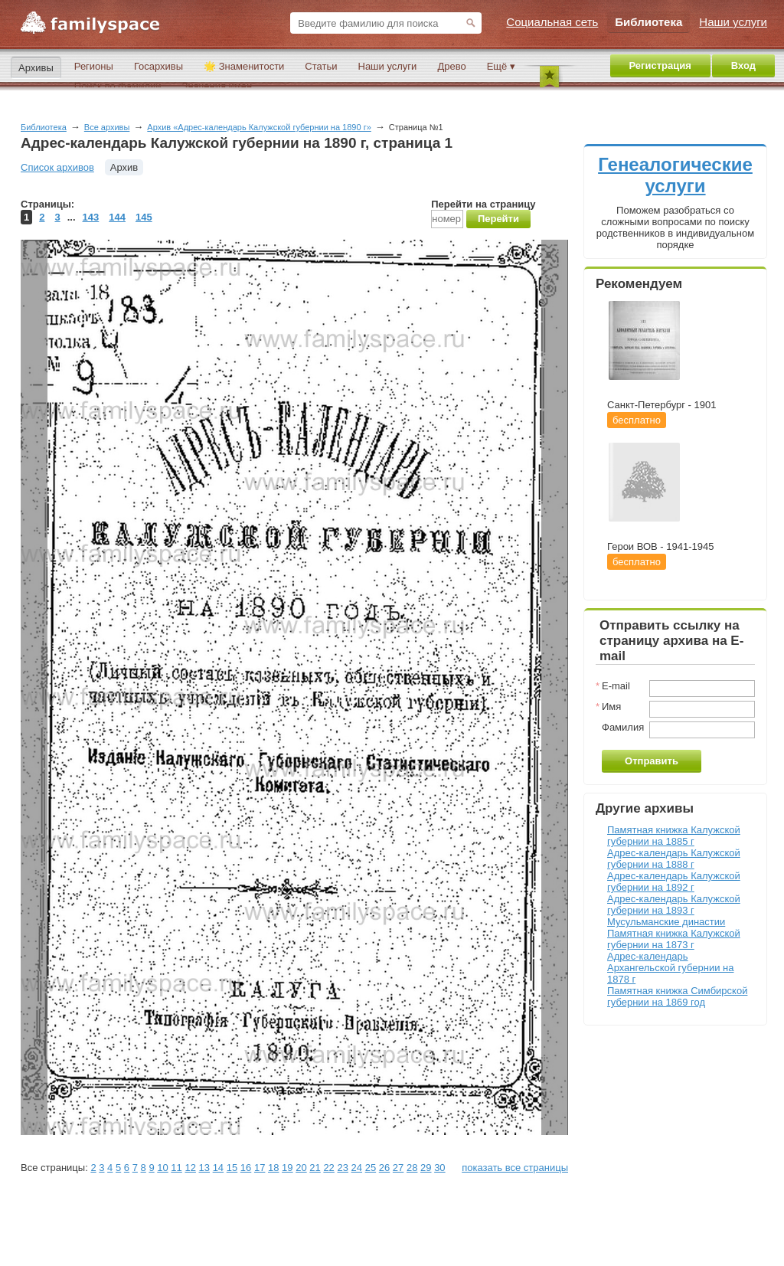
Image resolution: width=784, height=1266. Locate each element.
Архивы (36, 68)
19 (287, 1167)
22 (328, 1167)
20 (301, 1167)
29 (425, 1167)
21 (314, 1167)
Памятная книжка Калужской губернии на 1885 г (673, 835)
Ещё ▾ (501, 66)
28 (412, 1167)
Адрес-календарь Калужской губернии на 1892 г (673, 881)
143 (91, 217)
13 (204, 1167)
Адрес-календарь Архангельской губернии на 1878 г (670, 967)
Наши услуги (387, 66)
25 (370, 1167)
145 (144, 217)
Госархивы (158, 66)
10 (162, 1167)
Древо (451, 66)
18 (273, 1167)
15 (232, 1167)
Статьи (321, 66)
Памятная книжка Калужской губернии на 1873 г (673, 938)
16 (245, 1167)
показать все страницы (515, 1167)
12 (190, 1167)
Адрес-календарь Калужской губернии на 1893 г (673, 904)
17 (259, 1167)
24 (356, 1167)
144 (117, 217)
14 (218, 1167)
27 (398, 1167)
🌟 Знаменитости (244, 66)
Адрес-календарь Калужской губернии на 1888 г (673, 858)
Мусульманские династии (666, 921)
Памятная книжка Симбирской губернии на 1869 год (677, 996)
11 (176, 1167)
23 (342, 1167)
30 (439, 1167)
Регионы (93, 66)
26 (384, 1167)
